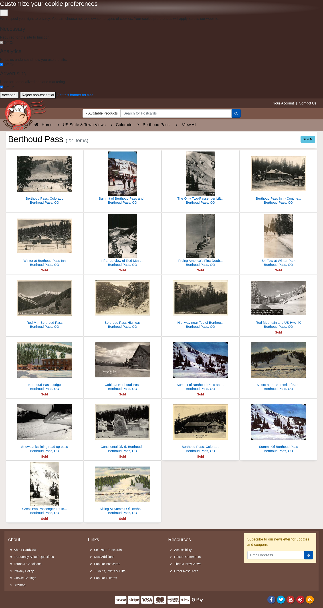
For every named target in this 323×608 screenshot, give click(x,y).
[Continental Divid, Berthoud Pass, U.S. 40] (123, 427)
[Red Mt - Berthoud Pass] (44, 303)
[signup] (308, 555)
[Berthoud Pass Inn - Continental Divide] (278, 178)
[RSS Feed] (310, 599)
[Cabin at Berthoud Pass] (123, 365)
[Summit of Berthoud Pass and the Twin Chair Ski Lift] (123, 178)
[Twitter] (281, 599)
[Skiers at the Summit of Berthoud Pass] (278, 365)
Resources (179, 539)
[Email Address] (275, 555)
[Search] (236, 113)
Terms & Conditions (28, 564)
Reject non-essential (38, 95)
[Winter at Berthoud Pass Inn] (44, 241)
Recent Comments (187, 557)
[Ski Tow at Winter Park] (278, 241)
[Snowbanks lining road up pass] (44, 427)
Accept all (9, 95)
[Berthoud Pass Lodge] (44, 365)
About (14, 539)
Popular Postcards (107, 564)
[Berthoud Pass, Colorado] (44, 178)
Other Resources (186, 571)
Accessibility (183, 550)
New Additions (104, 557)
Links (93, 539)
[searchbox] (176, 113)
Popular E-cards (105, 578)
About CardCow (25, 550)
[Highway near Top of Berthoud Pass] (200, 303)
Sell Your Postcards (108, 550)
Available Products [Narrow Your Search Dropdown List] (101, 113)
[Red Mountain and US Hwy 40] (278, 303)
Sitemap (20, 585)
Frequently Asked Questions (34, 557)
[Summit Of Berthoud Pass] (278, 427)
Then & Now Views (187, 564)
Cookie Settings (25, 578)
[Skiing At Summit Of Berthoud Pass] (123, 489)
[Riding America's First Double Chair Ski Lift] (200, 241)
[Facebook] (271, 599)
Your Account (283, 103)
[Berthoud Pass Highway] (123, 303)
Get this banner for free (75, 95)
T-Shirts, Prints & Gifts (110, 571)
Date (307, 139)
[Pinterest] (300, 599)
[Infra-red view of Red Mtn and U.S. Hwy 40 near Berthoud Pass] (123, 241)
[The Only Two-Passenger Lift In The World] (200, 178)
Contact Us (307, 103)
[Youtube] (290, 599)
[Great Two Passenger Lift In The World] (44, 489)
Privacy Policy (24, 571)
